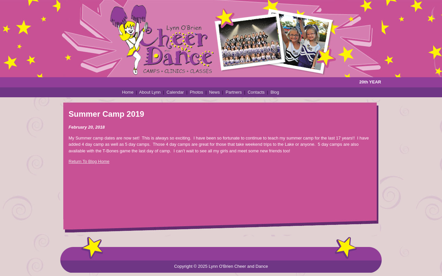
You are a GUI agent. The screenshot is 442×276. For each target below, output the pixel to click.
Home (127, 92)
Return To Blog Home (89, 161)
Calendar (175, 92)
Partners (233, 92)
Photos (196, 92)
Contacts (256, 92)
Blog (275, 92)
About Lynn (150, 92)
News (214, 92)
